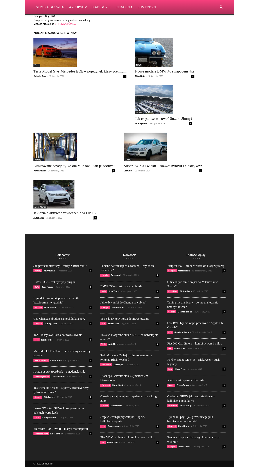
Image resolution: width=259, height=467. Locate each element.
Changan (38, 323)
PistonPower (39, 170)
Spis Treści (147, 7)
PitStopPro (185, 291)
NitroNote (140, 76)
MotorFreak (184, 270)
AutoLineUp (116, 405)
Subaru (128, 159)
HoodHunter (50, 307)
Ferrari (171, 385)
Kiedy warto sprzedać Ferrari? (185, 380)
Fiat (103, 442)
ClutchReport (58, 376)
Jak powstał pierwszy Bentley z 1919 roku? (60, 265)
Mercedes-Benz (41, 360)
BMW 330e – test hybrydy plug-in (54, 282)
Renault (38, 397)
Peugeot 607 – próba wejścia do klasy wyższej (195, 265)
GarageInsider (49, 417)
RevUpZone (49, 270)
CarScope (118, 364)
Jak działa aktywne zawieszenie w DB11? (65, 213)
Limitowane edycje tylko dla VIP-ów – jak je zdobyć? (74, 166)
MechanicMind (185, 311)
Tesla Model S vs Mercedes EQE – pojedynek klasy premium (79, 71)
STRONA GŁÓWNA (65, 23)
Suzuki (139, 112)
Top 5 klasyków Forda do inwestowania (57, 335)
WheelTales (113, 442)
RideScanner (56, 360)
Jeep (103, 426)
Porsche (104, 275)
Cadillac (171, 311)
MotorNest (117, 385)
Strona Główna (50, 7)
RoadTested (47, 286)
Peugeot (172, 270)
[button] (221, 7)
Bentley (38, 159)
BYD (170, 332)
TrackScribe (47, 339)
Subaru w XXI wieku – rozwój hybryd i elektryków (163, 166)
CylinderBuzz (39, 76)
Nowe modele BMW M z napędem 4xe (164, 71)
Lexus (37, 417)
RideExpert (49, 397)
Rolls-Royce (106, 364)
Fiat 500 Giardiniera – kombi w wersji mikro (127, 437)
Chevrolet (105, 385)
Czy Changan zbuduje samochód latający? (59, 318)
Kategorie (101, 7)
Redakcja (124, 7)
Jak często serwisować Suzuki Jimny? (163, 118)
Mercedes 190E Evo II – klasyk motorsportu (60, 428)
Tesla (37, 65)
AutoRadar (38, 217)
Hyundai (38, 307)
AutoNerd (116, 275)
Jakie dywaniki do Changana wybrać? (123, 302)
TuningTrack (141, 123)
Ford (36, 340)
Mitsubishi (172, 291)
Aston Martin (40, 207)
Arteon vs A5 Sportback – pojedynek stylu (59, 371)
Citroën (104, 405)
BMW (138, 65)
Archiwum (78, 7)
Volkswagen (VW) (42, 376)
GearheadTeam (182, 332)
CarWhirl (128, 170)
